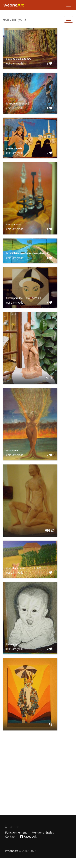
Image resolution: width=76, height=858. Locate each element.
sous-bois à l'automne (19, 59)
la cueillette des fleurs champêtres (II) (27, 253)
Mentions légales (43, 832)
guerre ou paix (14, 148)
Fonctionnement (16, 832)
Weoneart (11, 851)
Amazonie (12, 450)
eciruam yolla (14, 19)
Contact (10, 836)
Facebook (28, 836)
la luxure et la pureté (17, 103)
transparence (13, 224)
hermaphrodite (14, 298)
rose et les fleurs (15, 568)
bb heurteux (12, 644)
